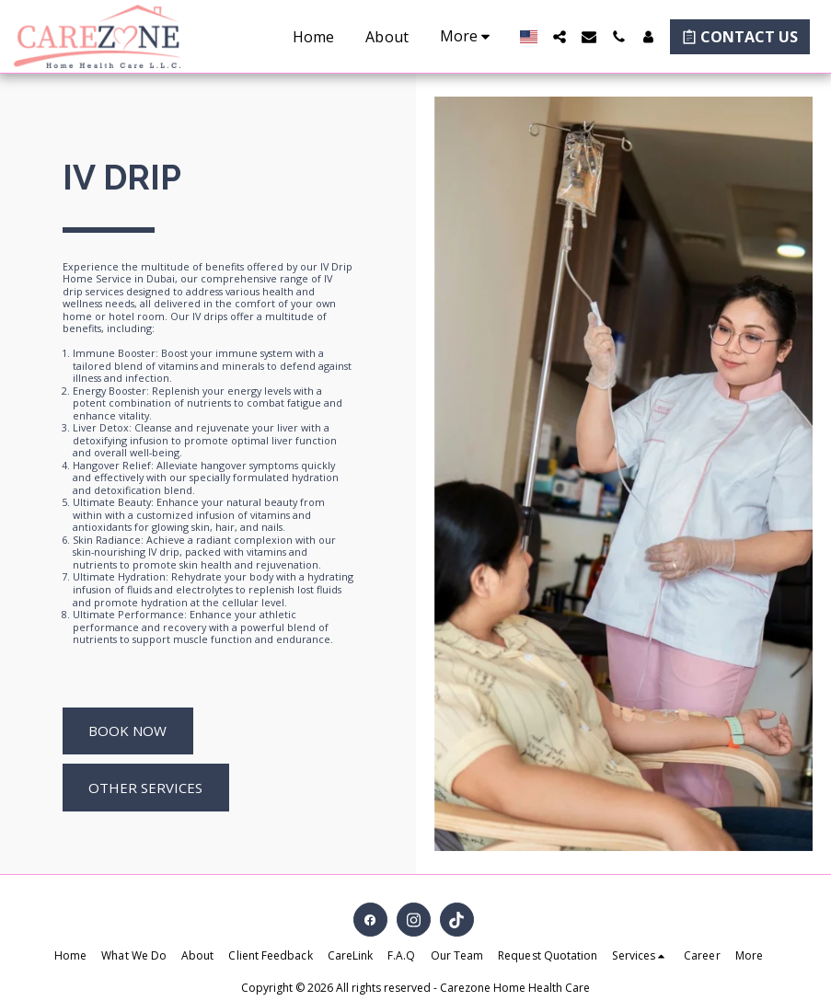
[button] (559, 36)
